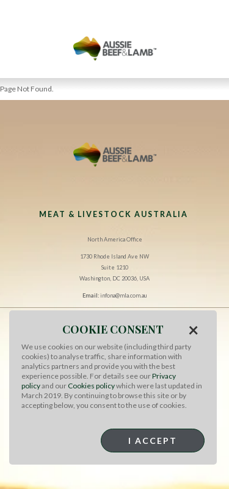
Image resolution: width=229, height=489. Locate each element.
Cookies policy (91, 385)
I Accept (152, 440)
